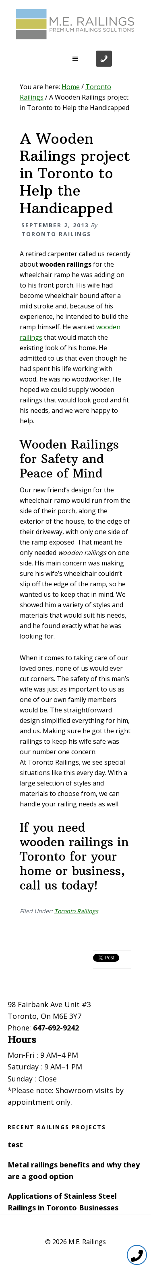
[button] (76, 58)
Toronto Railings (76, 911)
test (15, 1144)
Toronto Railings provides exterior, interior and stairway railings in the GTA (75, 24)
